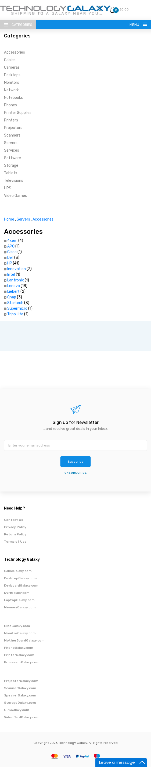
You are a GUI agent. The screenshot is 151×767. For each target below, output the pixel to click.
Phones (10, 105)
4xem (12, 240)
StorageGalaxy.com (20, 703)
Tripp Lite (15, 314)
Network (11, 90)
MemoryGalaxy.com (19, 607)
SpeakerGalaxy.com (20, 695)
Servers (10, 143)
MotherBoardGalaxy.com (24, 640)
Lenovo (13, 286)
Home (9, 219)
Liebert (13, 291)
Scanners (12, 135)
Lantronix (15, 280)
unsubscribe (75, 473)
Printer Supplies (17, 112)
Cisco (12, 252)
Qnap (11, 297)
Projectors (13, 127)
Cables (10, 60)
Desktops (12, 75)
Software (12, 158)
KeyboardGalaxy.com (21, 585)
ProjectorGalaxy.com (21, 681)
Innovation (16, 269)
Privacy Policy (15, 527)
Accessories (14, 52)
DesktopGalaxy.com (20, 578)
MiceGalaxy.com (17, 626)
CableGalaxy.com (17, 571)
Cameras (12, 67)
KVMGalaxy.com (16, 593)
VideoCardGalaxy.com (21, 717)
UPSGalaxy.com (16, 710)
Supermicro (17, 308)
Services (11, 150)
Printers (11, 120)
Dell (10, 257)
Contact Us (13, 520)
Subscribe (75, 461)
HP (9, 263)
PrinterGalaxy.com (19, 655)
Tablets (10, 173)
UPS (7, 188)
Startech (15, 303)
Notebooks (13, 97)
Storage (11, 165)
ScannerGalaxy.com (20, 688)
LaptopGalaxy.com (19, 600)
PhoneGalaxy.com (18, 648)
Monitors (11, 82)
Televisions (13, 180)
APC (11, 246)
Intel (11, 274)
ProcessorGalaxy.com (21, 662)
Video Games (15, 195)
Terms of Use (15, 541)
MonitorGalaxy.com (19, 633)
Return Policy (15, 534)
